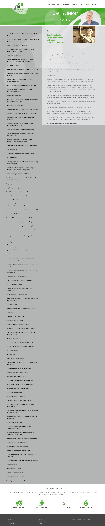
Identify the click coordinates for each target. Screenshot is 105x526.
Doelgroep (42, 521)
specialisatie (66, 5)
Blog (9, 521)
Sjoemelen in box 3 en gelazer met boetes (18, 324)
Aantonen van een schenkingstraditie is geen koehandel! (22, 210)
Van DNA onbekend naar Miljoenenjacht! (17, 192)
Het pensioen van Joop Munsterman (16, 442)
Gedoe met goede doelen (13, 338)
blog (87, 5)
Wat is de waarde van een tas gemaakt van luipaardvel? (22, 438)
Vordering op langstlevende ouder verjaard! (18, 481)
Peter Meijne (11, 523)
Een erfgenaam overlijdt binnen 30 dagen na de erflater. (22, 69)
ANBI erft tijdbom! (11, 157)
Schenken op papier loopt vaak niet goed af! (18, 400)
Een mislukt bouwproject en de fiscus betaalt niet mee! (21, 308)
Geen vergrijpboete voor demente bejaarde (19, 280)
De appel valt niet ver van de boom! (16, 196)
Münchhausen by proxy (12, 464)
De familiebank (10, 354)
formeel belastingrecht (54, 5)
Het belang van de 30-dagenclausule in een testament (21, 145)
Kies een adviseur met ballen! (14, 472)
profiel (82, 5)
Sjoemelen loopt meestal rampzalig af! (17, 372)
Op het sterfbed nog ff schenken (15, 396)
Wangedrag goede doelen (13, 95)
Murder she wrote (11, 149)
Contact (41, 519)
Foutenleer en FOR (11, 304)
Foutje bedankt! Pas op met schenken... (17, 446)
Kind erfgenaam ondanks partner (15, 477)
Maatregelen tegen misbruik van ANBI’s (17, 174)
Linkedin (10, 519)
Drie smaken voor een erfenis (14, 105)
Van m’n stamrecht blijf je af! (14, 422)
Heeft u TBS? (10, 312)
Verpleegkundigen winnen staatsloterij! (17, 184)
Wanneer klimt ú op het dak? (14, 468)
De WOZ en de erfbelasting (14, 284)
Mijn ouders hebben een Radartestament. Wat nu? (20, 129)
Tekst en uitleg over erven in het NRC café (18, 450)
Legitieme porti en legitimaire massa (16, 188)
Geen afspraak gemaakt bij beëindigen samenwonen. (21, 85)
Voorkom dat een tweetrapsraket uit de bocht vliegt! (21, 218)
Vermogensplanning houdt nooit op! (16, 376)
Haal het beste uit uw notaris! (14, 254)
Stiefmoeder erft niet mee (13, 55)
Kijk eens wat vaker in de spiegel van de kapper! (20, 222)
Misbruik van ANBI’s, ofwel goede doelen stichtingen (21, 113)
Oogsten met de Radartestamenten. (16, 45)
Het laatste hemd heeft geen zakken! (16, 276)
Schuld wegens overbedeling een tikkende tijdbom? (20, 226)
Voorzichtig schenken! (12, 214)
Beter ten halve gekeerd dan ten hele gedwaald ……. (21, 384)
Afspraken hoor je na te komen (15, 320)
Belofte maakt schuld (12, 200)
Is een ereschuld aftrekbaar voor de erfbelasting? (20, 153)
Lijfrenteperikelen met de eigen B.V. (16, 294)
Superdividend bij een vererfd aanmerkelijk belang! (20, 380)
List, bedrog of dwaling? (13, 65)
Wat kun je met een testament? (15, 316)
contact (93, 5)
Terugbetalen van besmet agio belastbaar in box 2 (20, 328)
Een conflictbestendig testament (15, 358)
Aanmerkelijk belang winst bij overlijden (17, 388)
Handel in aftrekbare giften (14, 392)
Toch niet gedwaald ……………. (14, 350)
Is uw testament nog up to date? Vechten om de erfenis (22, 460)
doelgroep (74, 5)
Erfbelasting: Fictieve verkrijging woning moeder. (20, 342)
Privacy (41, 523)
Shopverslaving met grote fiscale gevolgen (18, 368)
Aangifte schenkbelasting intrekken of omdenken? (20, 346)
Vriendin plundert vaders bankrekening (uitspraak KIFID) (22, 109)
